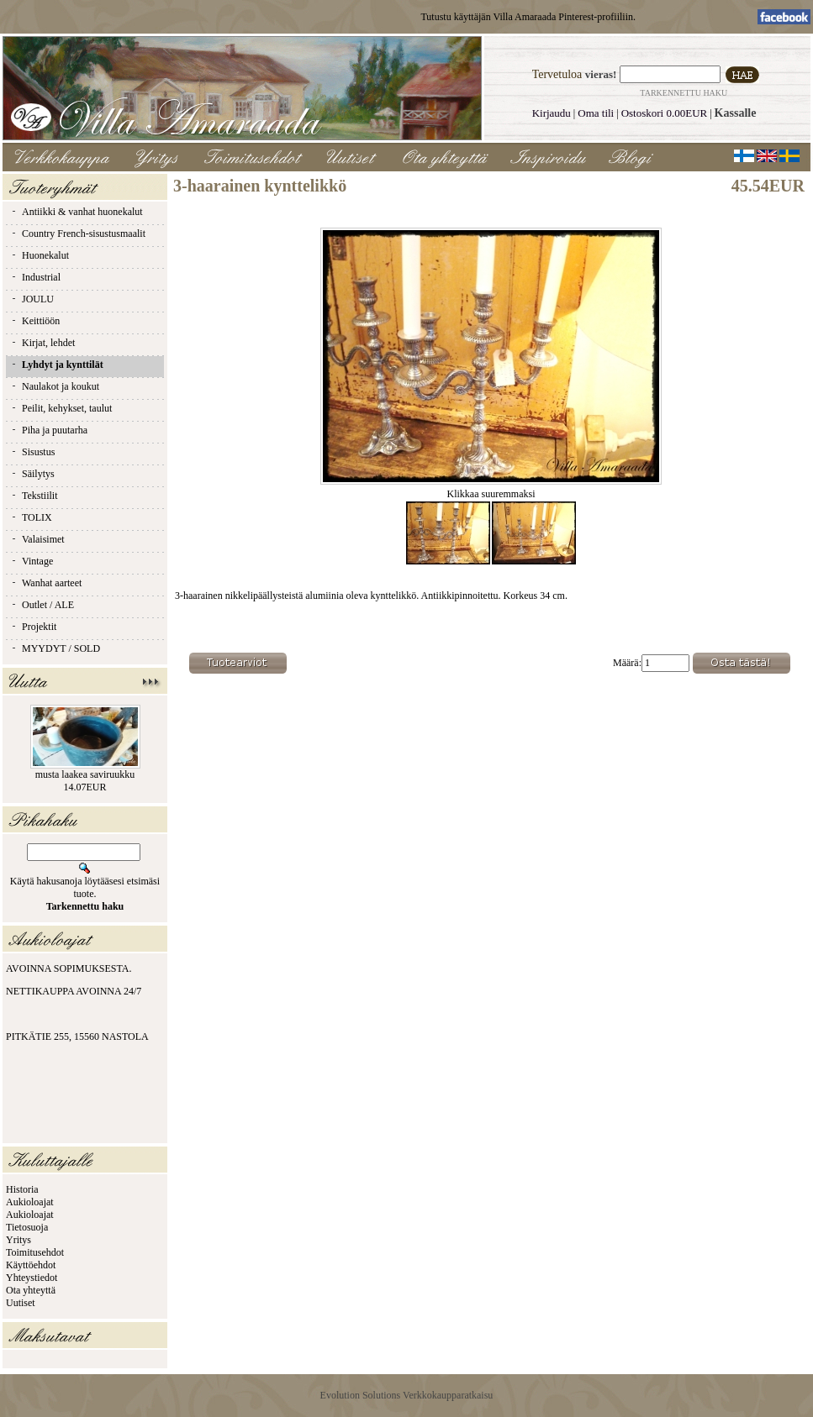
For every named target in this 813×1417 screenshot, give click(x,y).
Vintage (31, 561)
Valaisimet (37, 539)
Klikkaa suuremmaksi (491, 489)
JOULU (32, 299)
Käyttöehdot (30, 1265)
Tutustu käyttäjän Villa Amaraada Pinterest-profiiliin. (528, 17)
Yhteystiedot (31, 1277)
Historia (22, 1189)
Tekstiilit (34, 495)
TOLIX (31, 517)
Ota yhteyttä (30, 1290)
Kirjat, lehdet (42, 343)
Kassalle (736, 113)
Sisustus (32, 452)
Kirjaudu (551, 113)
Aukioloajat (30, 1202)
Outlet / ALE (42, 605)
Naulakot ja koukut (54, 386)
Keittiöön (35, 321)
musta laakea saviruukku (85, 774)
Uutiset (20, 1303)
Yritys (18, 1240)
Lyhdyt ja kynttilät (56, 364)
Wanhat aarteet (46, 583)
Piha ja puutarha (48, 430)
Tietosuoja (27, 1227)
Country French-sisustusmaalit (77, 233)
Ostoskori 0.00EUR (664, 113)
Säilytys (32, 474)
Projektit (33, 626)
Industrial (35, 277)
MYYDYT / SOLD (55, 648)
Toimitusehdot (35, 1252)
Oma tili (596, 113)
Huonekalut (39, 255)
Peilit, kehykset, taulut (61, 408)
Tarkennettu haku (683, 92)
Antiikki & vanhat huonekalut (76, 212)
